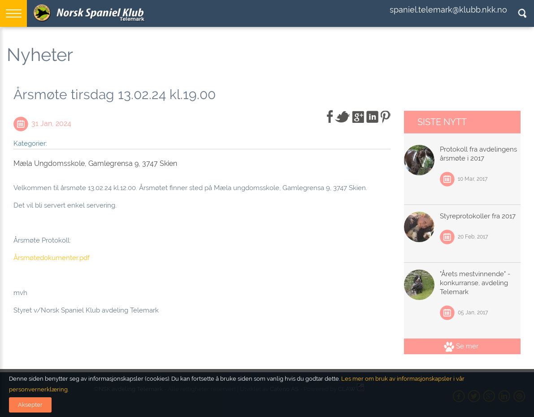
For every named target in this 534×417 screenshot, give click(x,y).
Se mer (461, 346)
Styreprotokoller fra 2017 (478, 216)
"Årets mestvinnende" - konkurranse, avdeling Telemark (475, 283)
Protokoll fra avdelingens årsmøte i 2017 (478, 153)
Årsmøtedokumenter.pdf (51, 258)
